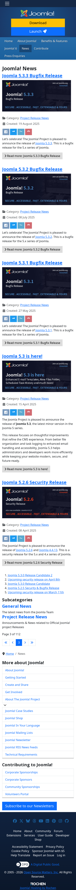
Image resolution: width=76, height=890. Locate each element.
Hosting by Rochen (38, 888)
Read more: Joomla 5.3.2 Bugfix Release (32, 249)
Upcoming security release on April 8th (34, 579)
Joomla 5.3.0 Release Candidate (29, 584)
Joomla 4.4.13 (48, 550)
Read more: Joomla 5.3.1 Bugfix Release (32, 343)
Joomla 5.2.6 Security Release (34, 482)
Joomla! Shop (14, 718)
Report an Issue (43, 855)
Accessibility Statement (27, 847)
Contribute (41, 48)
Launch (38, 31)
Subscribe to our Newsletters (29, 806)
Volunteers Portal (16, 794)
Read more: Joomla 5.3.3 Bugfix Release (32, 156)
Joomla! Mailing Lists (19, 733)
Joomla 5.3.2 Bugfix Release (32, 169)
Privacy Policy (55, 847)
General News (16, 606)
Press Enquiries (14, 56)
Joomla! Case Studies (19, 711)
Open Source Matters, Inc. (41, 872)
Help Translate (20, 855)
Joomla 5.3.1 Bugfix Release (32, 263)
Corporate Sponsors (18, 780)
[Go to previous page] (13, 642)
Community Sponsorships (22, 787)
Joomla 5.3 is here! (22, 356)
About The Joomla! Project (22, 699)
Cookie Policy (20, 851)
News (25, 48)
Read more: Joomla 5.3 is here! (26, 469)
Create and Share (16, 685)
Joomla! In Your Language (22, 725)
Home (8, 41)
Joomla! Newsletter (18, 740)
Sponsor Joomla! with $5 (48, 851)
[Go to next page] (25, 642)
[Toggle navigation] (7, 3)
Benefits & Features (54, 41)
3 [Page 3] (19, 642)
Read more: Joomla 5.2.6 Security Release (33, 563)
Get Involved (13, 692)
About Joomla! (27, 41)
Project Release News (34, 118)
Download (37, 22)
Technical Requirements (21, 754)
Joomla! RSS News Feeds (21, 747)
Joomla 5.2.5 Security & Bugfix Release (33, 588)
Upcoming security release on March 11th (36, 592)
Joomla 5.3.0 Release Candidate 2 (30, 575)
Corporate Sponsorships (21, 772)
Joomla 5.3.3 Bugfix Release (32, 75)
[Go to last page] (32, 642)
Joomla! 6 (10, 48)
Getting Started (15, 677)
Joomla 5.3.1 (43, 330)
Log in (61, 855)
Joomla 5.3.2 (43, 237)
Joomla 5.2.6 (24, 550)
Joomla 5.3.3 (43, 143)
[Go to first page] (6, 642)
